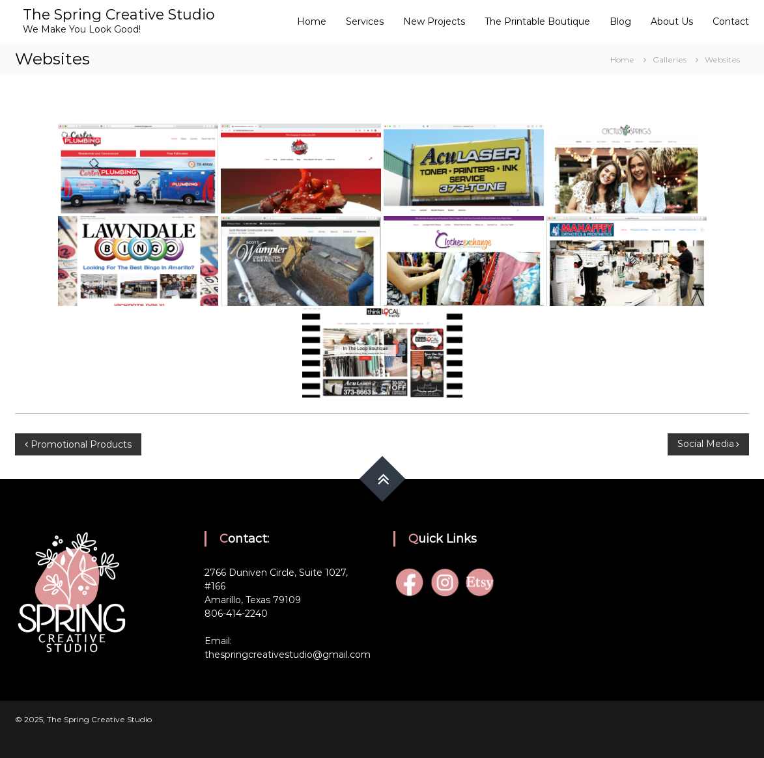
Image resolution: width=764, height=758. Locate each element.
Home (311, 21)
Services (365, 21)
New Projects (434, 21)
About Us (672, 21)
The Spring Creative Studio (119, 14)
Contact (731, 21)
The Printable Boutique (537, 21)
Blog (620, 21)
